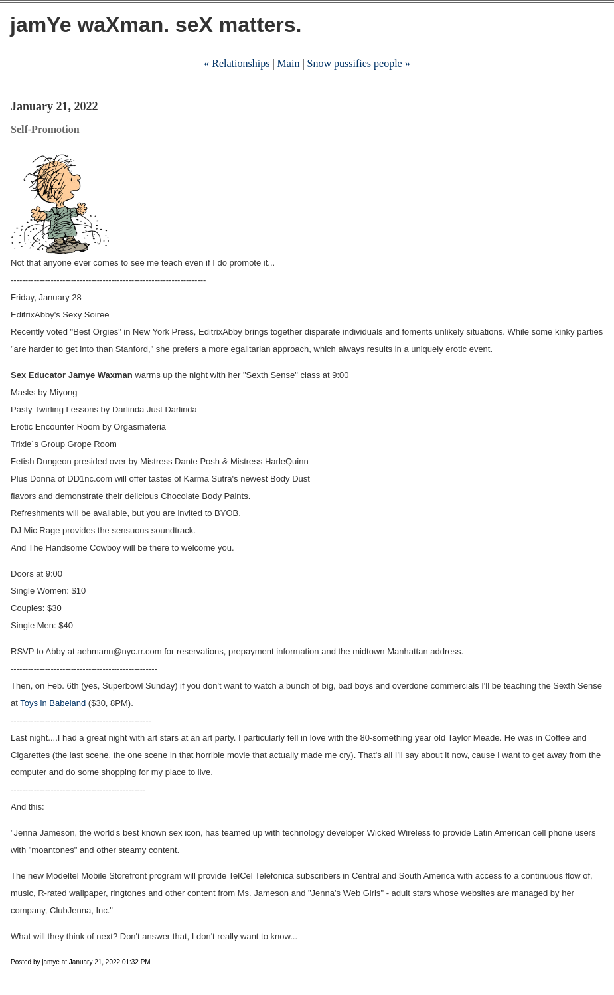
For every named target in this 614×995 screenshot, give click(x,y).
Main (288, 63)
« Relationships (236, 63)
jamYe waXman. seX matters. (155, 25)
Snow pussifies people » (358, 63)
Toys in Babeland (53, 703)
